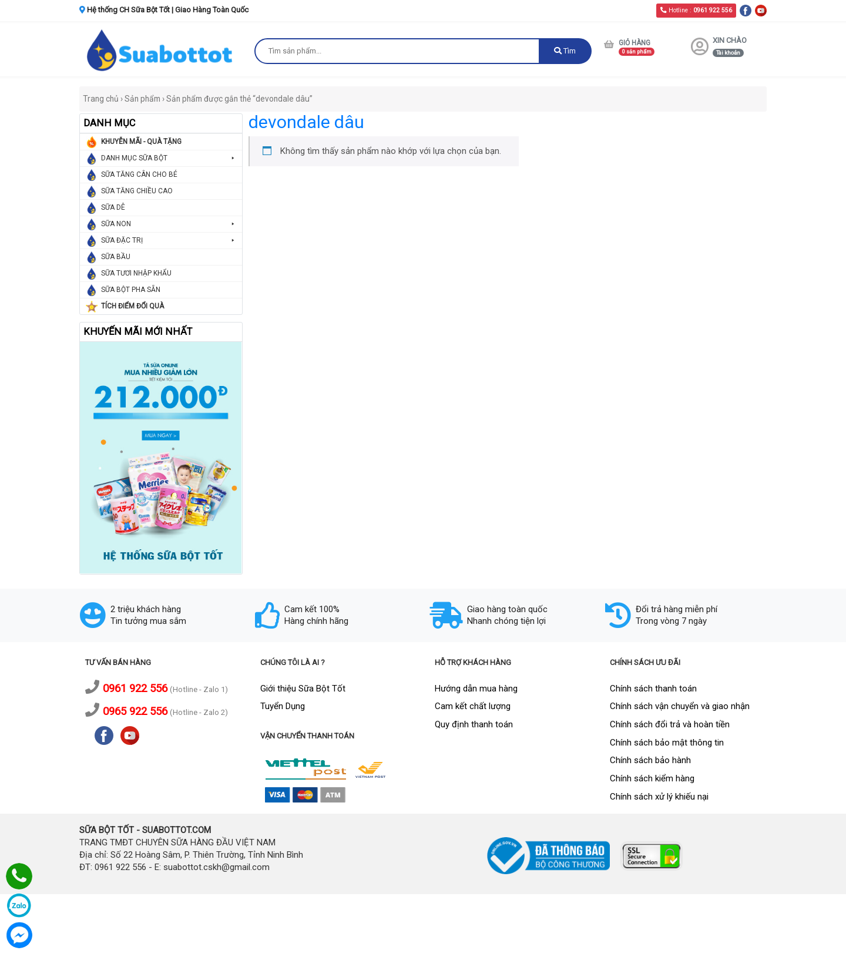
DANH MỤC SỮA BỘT (168, 158)
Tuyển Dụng (282, 706)
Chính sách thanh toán (653, 688)
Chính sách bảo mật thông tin (667, 742)
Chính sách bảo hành (650, 760)
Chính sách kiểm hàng (652, 778)
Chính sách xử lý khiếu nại (659, 796)
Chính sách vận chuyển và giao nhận (680, 706)
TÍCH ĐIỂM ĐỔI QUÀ (132, 306)
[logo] (161, 49)
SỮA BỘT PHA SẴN (130, 290)
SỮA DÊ (113, 207)
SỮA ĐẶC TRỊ (168, 241)
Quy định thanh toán (474, 724)
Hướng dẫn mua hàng (476, 688)
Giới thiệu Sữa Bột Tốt (302, 688)
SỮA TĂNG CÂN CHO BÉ (139, 174)
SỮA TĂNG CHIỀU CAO (137, 191)
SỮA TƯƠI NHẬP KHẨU (136, 273)
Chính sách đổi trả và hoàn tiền (670, 724)
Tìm (565, 50)
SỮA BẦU (115, 257)
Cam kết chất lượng (473, 706)
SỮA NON (168, 224)
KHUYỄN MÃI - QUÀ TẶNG (141, 141)
